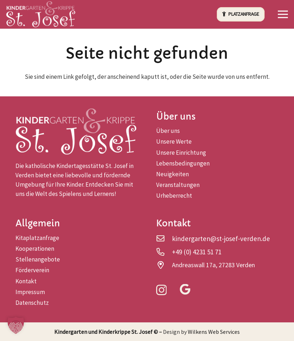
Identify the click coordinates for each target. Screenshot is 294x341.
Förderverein (32, 270)
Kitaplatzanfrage (37, 238)
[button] (283, 14)
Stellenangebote (37, 259)
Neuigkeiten (172, 174)
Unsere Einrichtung (181, 153)
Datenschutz (32, 303)
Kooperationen (34, 249)
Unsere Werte (174, 141)
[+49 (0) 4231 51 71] (164, 252)
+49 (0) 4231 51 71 (196, 252)
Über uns (168, 131)
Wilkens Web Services (214, 331)
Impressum (30, 292)
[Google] (185, 289)
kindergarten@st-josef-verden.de (221, 238)
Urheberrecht (174, 196)
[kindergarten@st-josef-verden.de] (164, 238)
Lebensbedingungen (183, 163)
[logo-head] (41, 14)
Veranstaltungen (178, 185)
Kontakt (26, 281)
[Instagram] (161, 290)
